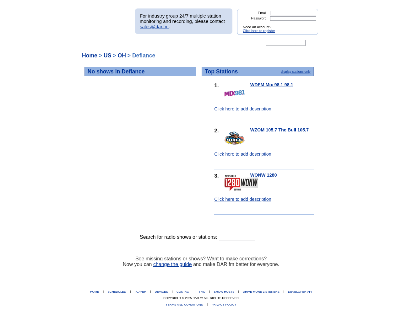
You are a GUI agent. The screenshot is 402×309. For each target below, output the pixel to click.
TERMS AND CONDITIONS (185, 304)
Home (89, 55)
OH (121, 55)
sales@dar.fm (154, 26)
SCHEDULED (117, 291)
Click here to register (259, 31)
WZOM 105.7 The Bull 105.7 (279, 129)
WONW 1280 (263, 175)
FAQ (202, 291)
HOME (95, 291)
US (107, 55)
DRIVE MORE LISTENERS (261, 291)
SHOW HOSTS (224, 291)
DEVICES (162, 291)
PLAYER (141, 291)
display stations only (295, 71)
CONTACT (184, 291)
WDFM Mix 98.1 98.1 (271, 84)
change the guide (172, 264)
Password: (259, 18)
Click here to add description (242, 108)
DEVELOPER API (300, 291)
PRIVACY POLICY (223, 304)
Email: (263, 13)
